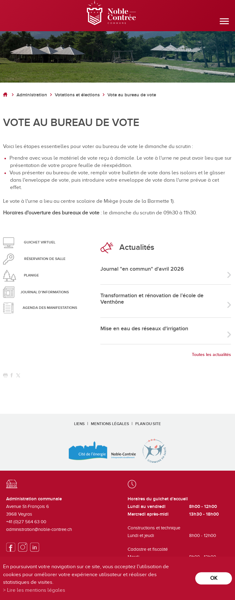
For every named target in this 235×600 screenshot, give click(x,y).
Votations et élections (77, 95)
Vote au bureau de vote (131, 95)
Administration (32, 95)
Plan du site (148, 423)
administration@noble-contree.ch (39, 529)
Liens (79, 423)
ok (213, 578)
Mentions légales (110, 423)
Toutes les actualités (211, 354)
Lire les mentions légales (36, 590)
